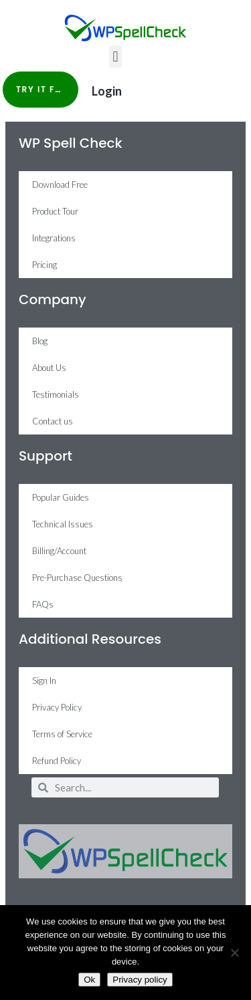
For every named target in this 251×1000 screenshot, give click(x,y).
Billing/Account (59, 550)
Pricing (44, 264)
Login (107, 91)
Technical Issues (62, 524)
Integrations (54, 238)
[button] (115, 56)
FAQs (43, 604)
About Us (49, 367)
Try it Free (44, 89)
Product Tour (55, 211)
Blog (40, 341)
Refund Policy (56, 760)
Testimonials (55, 394)
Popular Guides (60, 497)
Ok (89, 980)
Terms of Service (62, 734)
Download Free (60, 184)
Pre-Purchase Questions (77, 577)
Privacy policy (139, 980)
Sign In (44, 680)
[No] (234, 952)
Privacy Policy (57, 707)
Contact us (52, 421)
